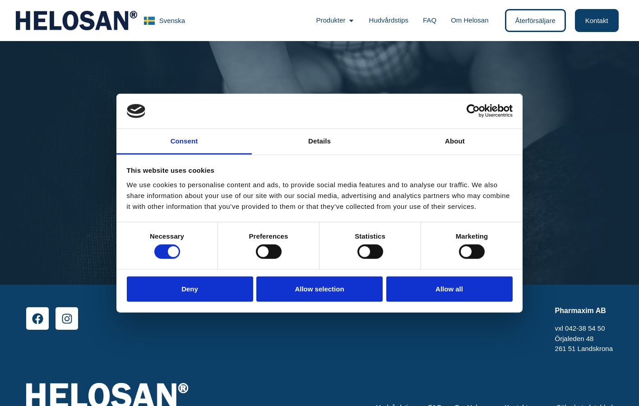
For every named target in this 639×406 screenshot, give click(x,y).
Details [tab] (319, 141)
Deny (189, 288)
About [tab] (455, 141)
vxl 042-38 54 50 (580, 328)
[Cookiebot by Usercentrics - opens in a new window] (473, 111)
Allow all (449, 288)
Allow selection (319, 288)
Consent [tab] (184, 141)
